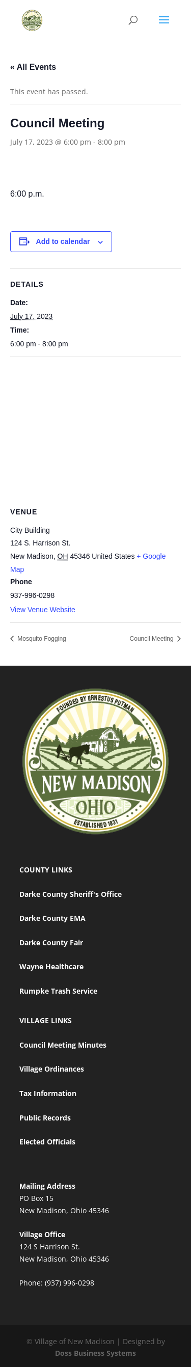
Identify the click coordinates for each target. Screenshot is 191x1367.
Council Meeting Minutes (62, 1045)
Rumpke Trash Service (58, 991)
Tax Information (47, 1093)
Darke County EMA (52, 918)
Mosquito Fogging (41, 638)
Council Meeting (152, 638)
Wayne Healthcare (51, 966)
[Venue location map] (95, 430)
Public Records (45, 1118)
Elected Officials (47, 1141)
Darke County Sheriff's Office (70, 894)
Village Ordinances (51, 1069)
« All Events (33, 67)
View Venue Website (42, 610)
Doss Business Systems (95, 1353)
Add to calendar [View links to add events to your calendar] (63, 241)
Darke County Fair (51, 942)
